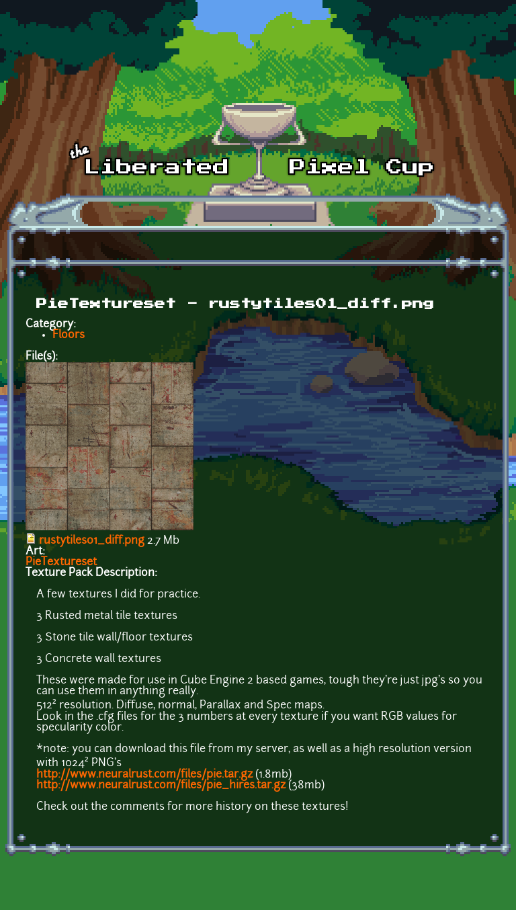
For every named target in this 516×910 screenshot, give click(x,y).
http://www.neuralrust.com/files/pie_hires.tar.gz (161, 785)
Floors (68, 335)
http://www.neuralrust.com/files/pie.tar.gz (144, 775)
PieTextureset (61, 562)
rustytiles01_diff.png (91, 541)
